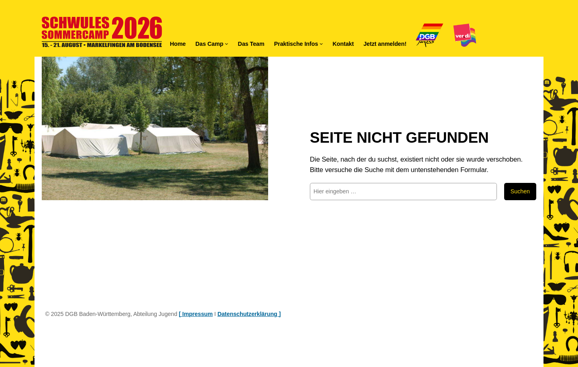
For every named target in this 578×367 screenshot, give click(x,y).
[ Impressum (195, 314)
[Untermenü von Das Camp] (226, 43)
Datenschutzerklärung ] (249, 314)
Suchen (520, 191)
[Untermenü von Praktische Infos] (321, 43)
